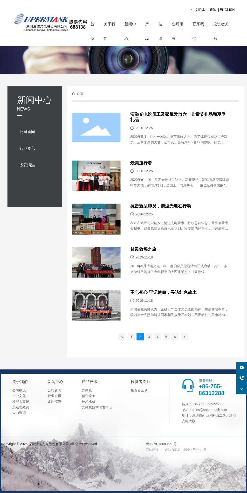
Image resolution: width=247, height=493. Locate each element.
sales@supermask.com (209, 410)
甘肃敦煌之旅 (143, 249)
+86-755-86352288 (212, 389)
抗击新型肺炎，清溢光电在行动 (160, 206)
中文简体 (198, 10)
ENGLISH (227, 10)
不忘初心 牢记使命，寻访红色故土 (163, 292)
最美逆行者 (141, 163)
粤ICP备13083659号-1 (163, 444)
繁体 (212, 10)
